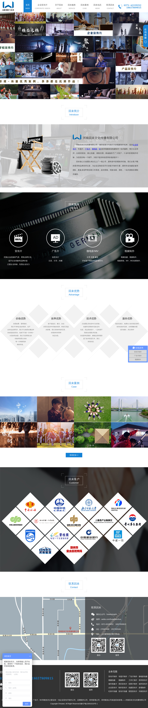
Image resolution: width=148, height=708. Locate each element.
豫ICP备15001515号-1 (89, 704)
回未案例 (85, 7)
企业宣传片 (42, 7)
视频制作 (129, 251)
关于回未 (59, 7)
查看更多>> (74, 455)
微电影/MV (92, 251)
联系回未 (110, 7)
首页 (27, 7)
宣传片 (18, 251)
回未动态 (97, 7)
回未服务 (72, 7)
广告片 (55, 251)
